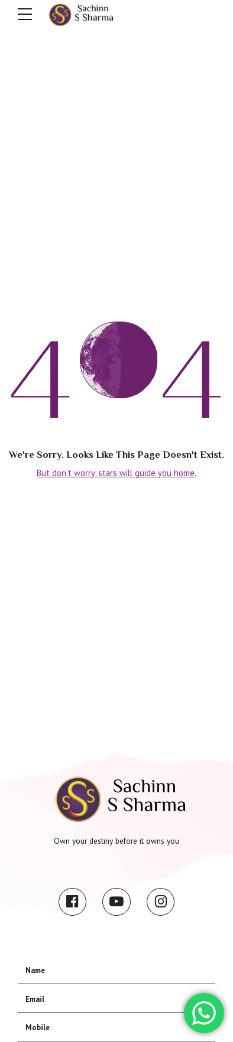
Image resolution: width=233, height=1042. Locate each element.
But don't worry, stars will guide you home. (116, 473)
